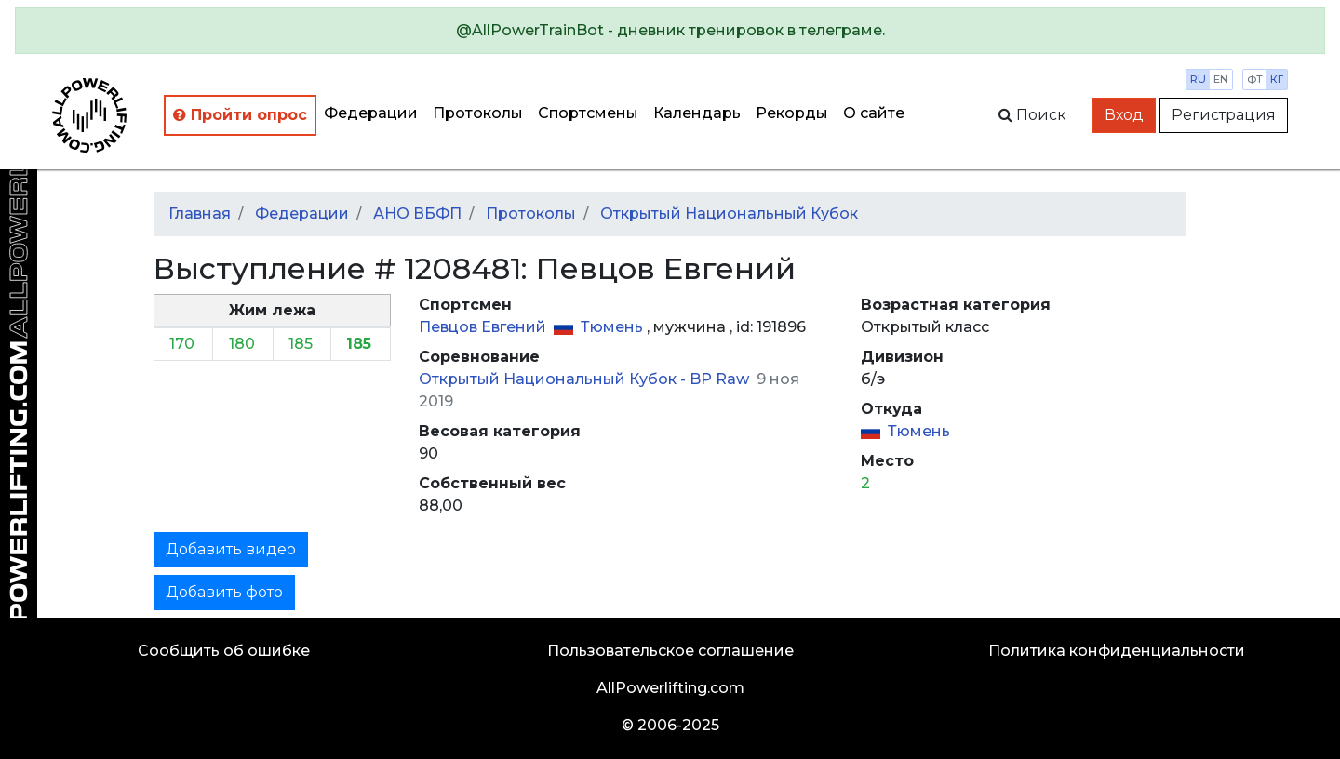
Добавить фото (224, 592)
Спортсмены (588, 113)
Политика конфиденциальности (1116, 650)
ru (1198, 79)
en (1220, 79)
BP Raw (721, 379)
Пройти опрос (240, 115)
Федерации (371, 113)
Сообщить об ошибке (224, 650)
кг (1276, 79)
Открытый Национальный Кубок (729, 213)
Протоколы (478, 113)
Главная (199, 213)
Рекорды (792, 113)
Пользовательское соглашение (670, 650)
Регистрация (1224, 115)
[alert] (670, 30)
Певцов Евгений (484, 327)
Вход (1124, 115)
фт (1255, 79)
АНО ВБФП (417, 213)
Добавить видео (231, 549)
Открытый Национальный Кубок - (554, 379)
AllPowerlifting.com (670, 688)
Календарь (697, 113)
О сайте (873, 113)
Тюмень (614, 327)
